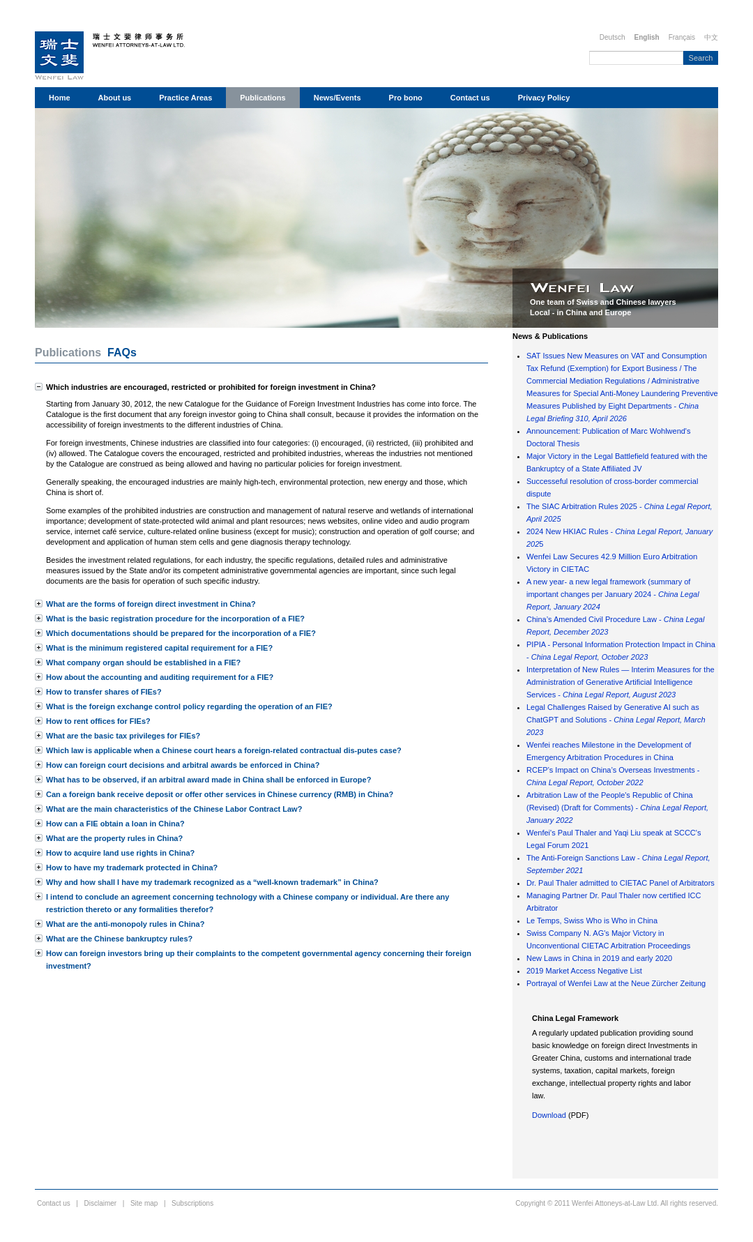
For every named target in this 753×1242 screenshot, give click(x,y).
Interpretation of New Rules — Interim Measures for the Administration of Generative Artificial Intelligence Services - (620, 682)
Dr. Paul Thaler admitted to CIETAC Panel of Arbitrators (620, 883)
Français (682, 37)
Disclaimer (100, 1203)
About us (115, 97)
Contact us (470, 97)
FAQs (122, 352)
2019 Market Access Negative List (584, 971)
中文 (711, 37)
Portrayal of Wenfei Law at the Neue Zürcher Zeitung (616, 983)
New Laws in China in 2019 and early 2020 (599, 958)
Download (549, 1115)
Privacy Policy (544, 97)
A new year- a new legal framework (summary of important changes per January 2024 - (612, 594)
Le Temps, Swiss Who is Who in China (591, 920)
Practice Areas (185, 97)
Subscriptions (192, 1203)
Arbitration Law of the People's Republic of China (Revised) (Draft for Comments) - (617, 807)
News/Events (337, 97)
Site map (144, 1203)
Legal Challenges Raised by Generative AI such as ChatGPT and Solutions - (616, 719)
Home (59, 97)
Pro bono (406, 97)
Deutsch (612, 37)
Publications (262, 97)
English (647, 37)
